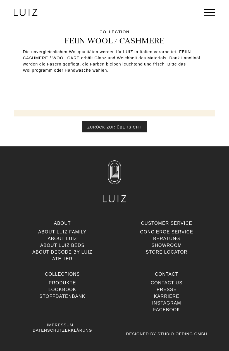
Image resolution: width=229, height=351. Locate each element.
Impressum (60, 325)
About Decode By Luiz (62, 252)
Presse (167, 289)
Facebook (166, 309)
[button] (114, 126)
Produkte (62, 282)
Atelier (62, 258)
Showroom (166, 245)
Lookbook (63, 289)
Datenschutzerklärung (62, 330)
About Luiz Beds (62, 245)
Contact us (167, 282)
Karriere (166, 296)
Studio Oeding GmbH (182, 334)
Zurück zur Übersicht (114, 127)
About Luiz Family (62, 232)
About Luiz (62, 238)
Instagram (166, 303)
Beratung (166, 238)
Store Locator (167, 252)
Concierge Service (166, 232)
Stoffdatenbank (62, 296)
